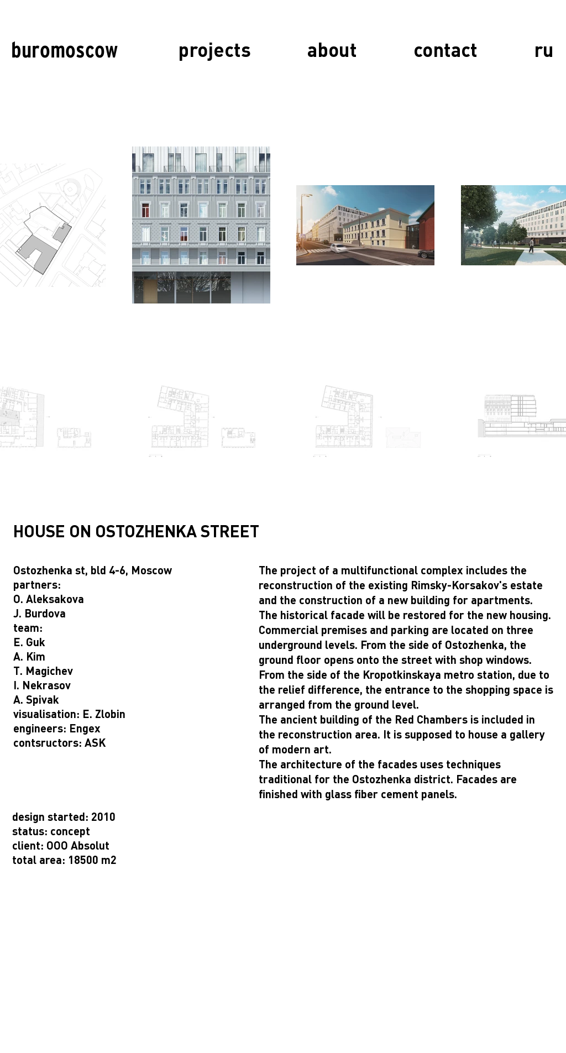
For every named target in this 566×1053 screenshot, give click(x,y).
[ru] (544, 49)
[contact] (445, 49)
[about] (332, 49)
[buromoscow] (64, 49)
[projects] (214, 49)
